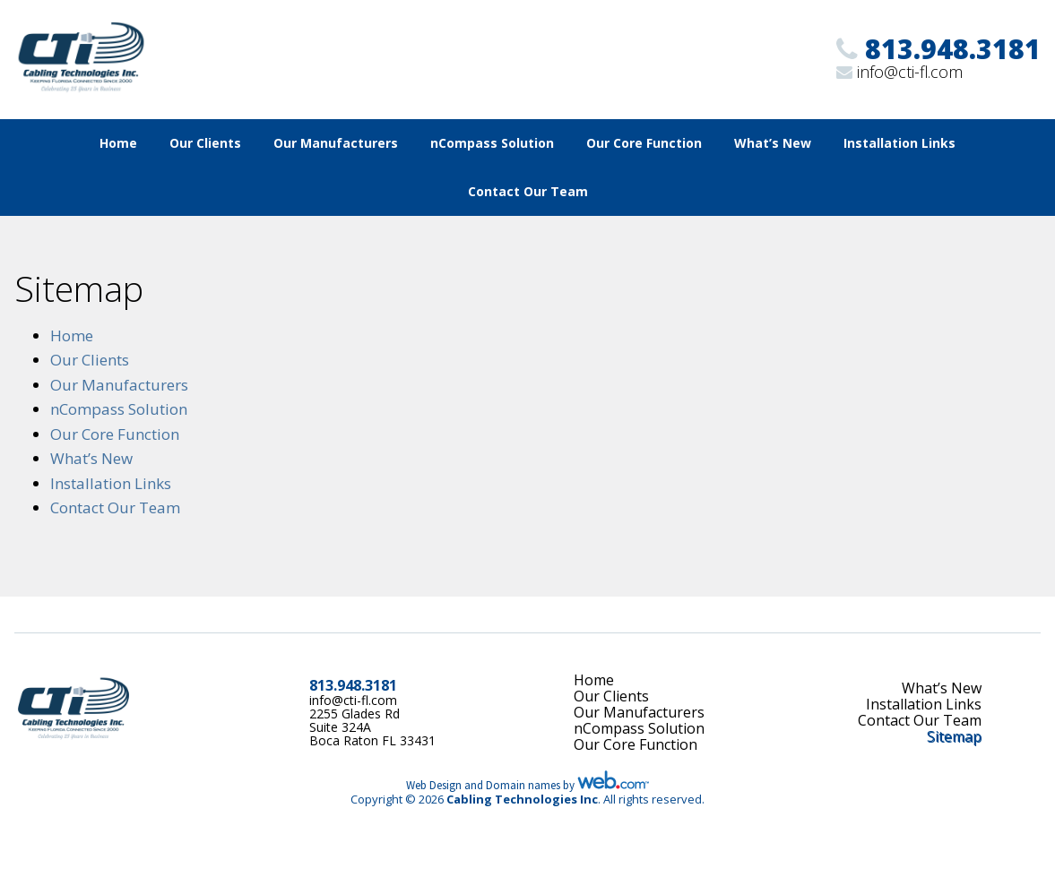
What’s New (772, 142)
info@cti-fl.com (910, 71)
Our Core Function (644, 142)
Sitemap (954, 736)
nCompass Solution (492, 142)
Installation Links (899, 142)
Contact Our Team (528, 191)
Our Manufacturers (335, 142)
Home (118, 142)
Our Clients (205, 142)
